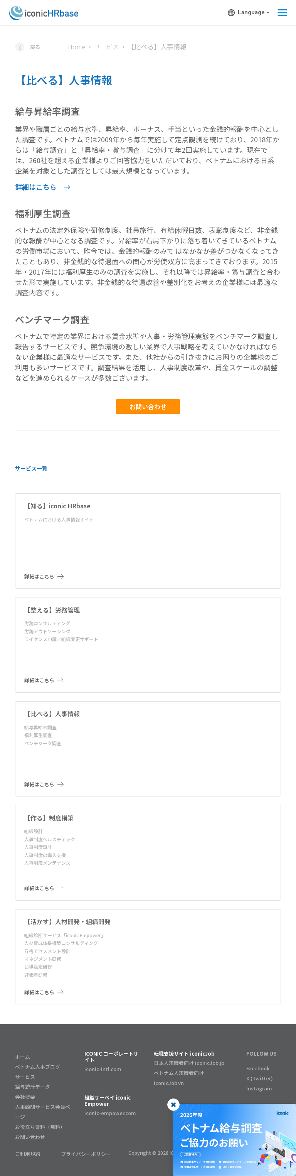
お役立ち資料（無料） (40, 1126)
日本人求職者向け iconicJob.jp (189, 1062)
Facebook (257, 1068)
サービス (106, 46)
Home (76, 46)
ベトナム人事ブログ (37, 1066)
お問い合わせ (148, 406)
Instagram (259, 1088)
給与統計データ (32, 1086)
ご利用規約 (27, 1153)
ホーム (22, 1056)
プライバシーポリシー (86, 1153)
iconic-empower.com (110, 1113)
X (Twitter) (259, 1078)
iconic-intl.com (102, 1069)
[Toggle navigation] (280, 13)
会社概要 (25, 1096)
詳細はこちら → (43, 187)
